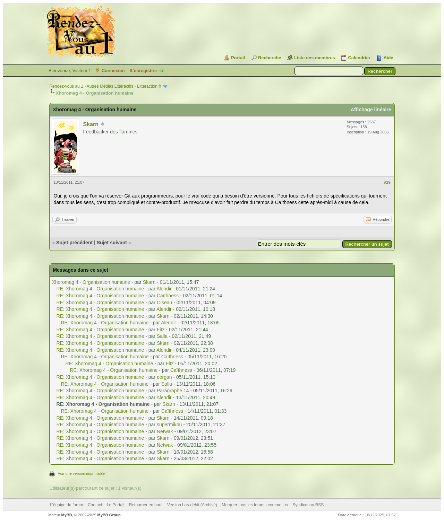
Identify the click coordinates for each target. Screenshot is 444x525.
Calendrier (359, 57)
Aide (388, 57)
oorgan (164, 377)
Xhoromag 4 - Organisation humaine (91, 282)
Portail (238, 57)
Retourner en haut (146, 504)
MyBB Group (109, 515)
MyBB (66, 515)
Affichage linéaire (371, 109)
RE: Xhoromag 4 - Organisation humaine (100, 288)
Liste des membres (314, 57)
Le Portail (116, 504)
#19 (387, 182)
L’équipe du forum (66, 504)
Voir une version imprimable (81, 473)
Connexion (113, 70)
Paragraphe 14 (173, 390)
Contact (95, 504)
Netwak (165, 431)
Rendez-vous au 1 (66, 86)
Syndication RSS (308, 504)
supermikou (169, 424)
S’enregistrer (143, 70)
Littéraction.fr (149, 86)
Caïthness (168, 295)
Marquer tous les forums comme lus (255, 504)
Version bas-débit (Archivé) (192, 504)
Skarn (90, 124)
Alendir (164, 288)
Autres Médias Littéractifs (110, 86)
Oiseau (164, 302)
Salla (162, 336)
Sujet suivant (112, 242)
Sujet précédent (74, 242)
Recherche (269, 57)
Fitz (161, 329)
